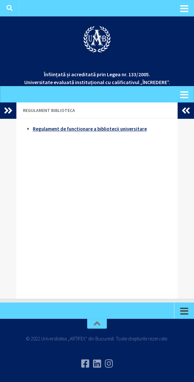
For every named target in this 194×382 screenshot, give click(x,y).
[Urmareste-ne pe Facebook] (85, 363)
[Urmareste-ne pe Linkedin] (97, 363)
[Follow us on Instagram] (108, 363)
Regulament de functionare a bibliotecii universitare (90, 129)
